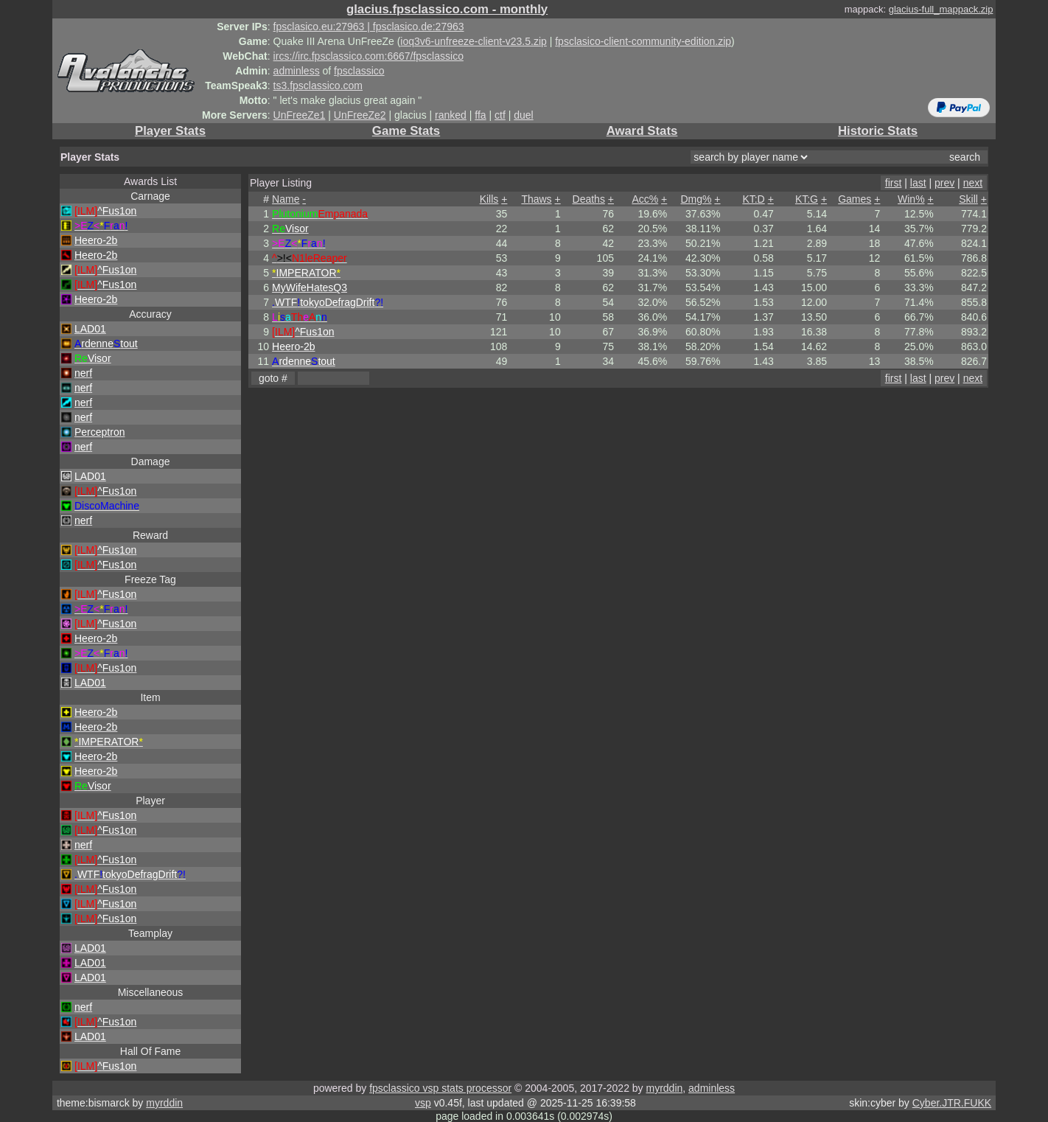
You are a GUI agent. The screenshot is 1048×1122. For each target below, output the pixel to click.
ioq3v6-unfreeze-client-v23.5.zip (473, 41)
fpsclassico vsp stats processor (440, 1088)
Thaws (536, 199)
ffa (480, 115)
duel (523, 115)
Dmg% (695, 199)
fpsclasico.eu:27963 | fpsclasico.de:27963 (368, 26)
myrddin (664, 1088)
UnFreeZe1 (299, 115)
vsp (423, 1103)
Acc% (645, 199)
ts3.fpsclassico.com (318, 85)
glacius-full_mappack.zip (941, 9)
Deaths (589, 199)
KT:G (806, 199)
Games (854, 199)
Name (285, 199)
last (918, 183)
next (972, 183)
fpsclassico (359, 71)
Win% (911, 199)
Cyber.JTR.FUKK (951, 1103)
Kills (489, 199)
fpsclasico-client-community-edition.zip (643, 41)
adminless (296, 71)
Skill (968, 199)
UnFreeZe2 (360, 115)
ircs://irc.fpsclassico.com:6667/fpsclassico (368, 56)
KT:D (753, 199)
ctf (500, 115)
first (893, 183)
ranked (451, 115)
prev (944, 183)
